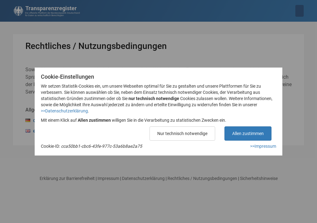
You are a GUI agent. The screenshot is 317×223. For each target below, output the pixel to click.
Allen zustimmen (248, 133)
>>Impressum (263, 146)
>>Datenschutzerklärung (64, 110)
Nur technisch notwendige (182, 133)
